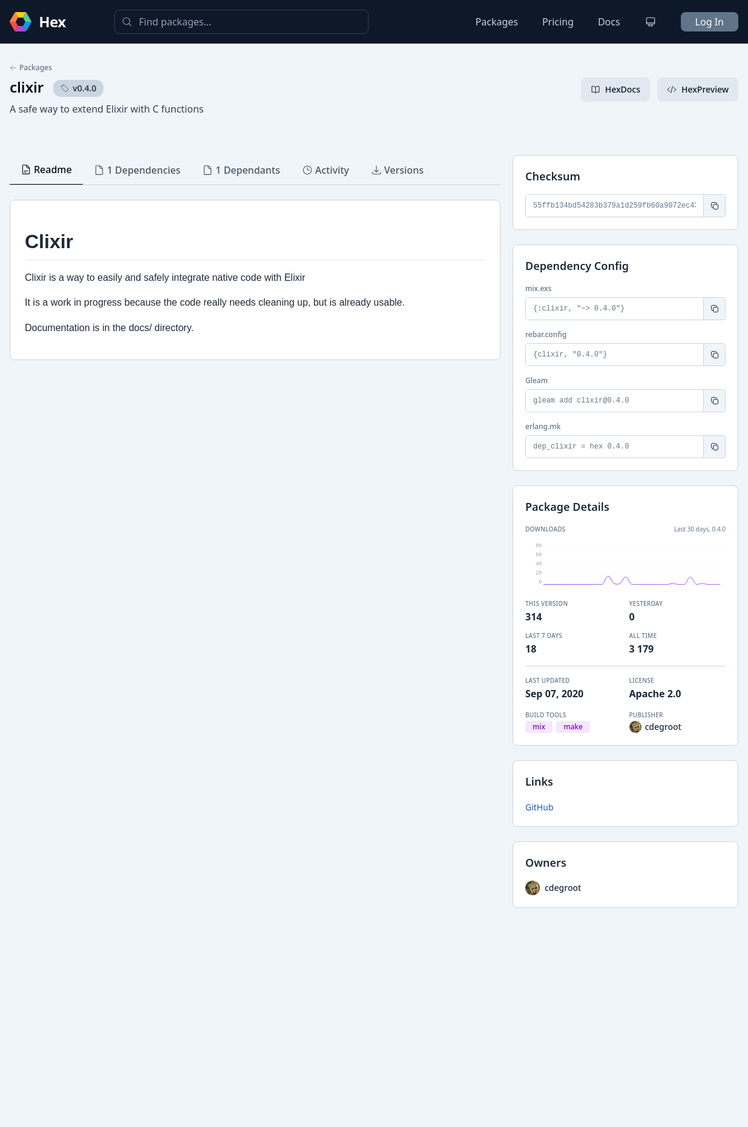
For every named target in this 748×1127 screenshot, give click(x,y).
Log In (709, 21)
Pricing (558, 21)
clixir (27, 87)
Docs (609, 21)
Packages (497, 21)
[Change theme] (651, 22)
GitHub (539, 807)
